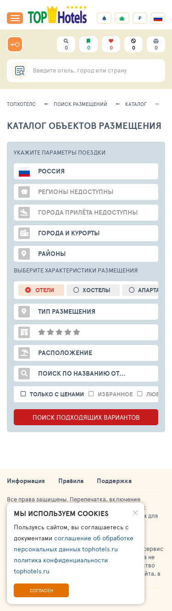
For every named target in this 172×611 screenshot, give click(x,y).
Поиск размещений (80, 103)
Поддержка (114, 480)
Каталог (136, 103)
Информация (26, 480)
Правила (70, 480)
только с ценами (57, 394)
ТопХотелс (21, 103)
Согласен (41, 590)
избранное (115, 394)
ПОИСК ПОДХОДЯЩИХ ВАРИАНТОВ (86, 417)
